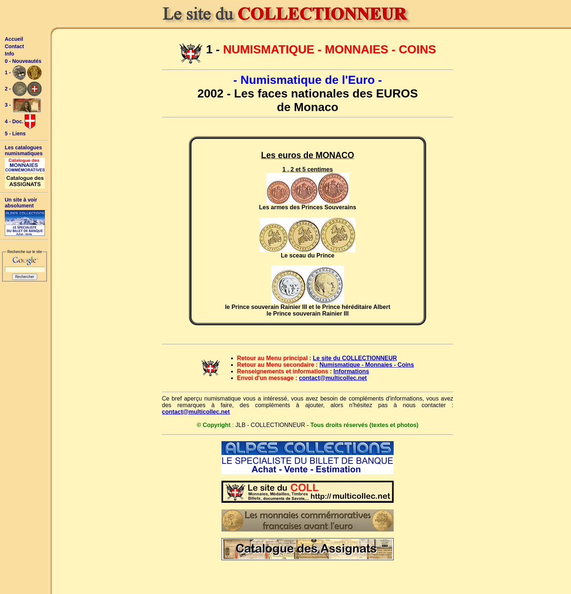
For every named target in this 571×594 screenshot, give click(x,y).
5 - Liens (15, 133)
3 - (23, 105)
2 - (23, 89)
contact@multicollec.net (333, 378)
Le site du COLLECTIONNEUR (355, 358)
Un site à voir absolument (21, 203)
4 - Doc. (20, 121)
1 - (23, 72)
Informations (351, 371)
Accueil (14, 39)
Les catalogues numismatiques (24, 150)
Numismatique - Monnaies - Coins (366, 365)
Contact (14, 46)
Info (9, 54)
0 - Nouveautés (23, 61)
